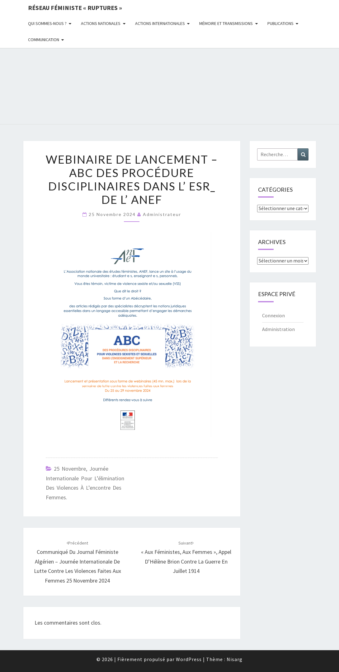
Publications (280, 23)
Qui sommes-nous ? (47, 23)
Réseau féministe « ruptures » (75, 8)
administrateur (162, 214)
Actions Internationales (160, 23)
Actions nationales (100, 23)
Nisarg (234, 659)
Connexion (273, 315)
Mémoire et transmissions (226, 23)
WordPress (189, 659)
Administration (278, 329)
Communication (43, 39)
